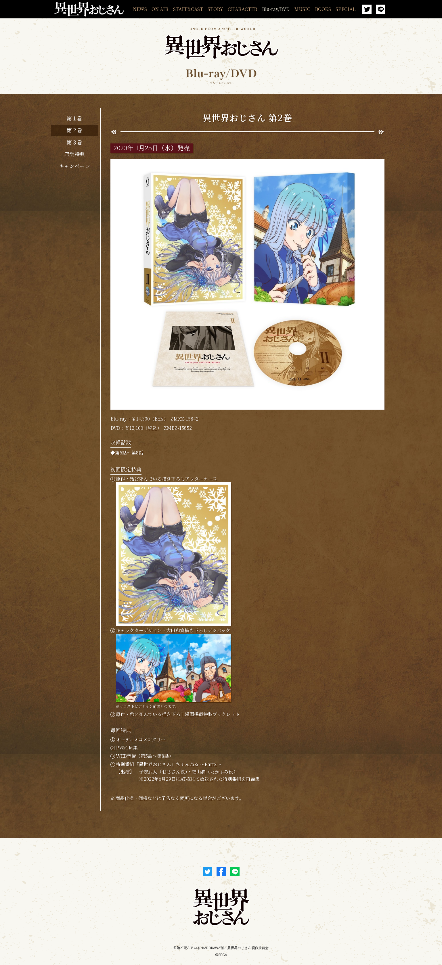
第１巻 (74, 118)
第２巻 (74, 130)
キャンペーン (74, 166)
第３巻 (74, 142)
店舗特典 (74, 154)
